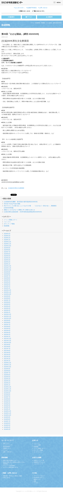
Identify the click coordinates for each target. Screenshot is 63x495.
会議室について (7, 448)
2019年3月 (7, 405)
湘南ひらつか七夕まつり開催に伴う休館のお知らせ (19, 210)
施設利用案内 (6, 446)
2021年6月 (7, 350)
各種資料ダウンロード (39, 462)
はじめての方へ (19, 7)
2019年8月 (7, 395)
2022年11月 (7, 316)
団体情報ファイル (7, 464)
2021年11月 (7, 340)
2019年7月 (7, 397)
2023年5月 (7, 304)
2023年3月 (7, 308)
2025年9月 (7, 248)
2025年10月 (7, 246)
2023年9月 (7, 296)
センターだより (38, 452)
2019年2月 (7, 407)
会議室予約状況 (31, 7)
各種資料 (49, 17)
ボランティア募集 (9, 224)
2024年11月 (7, 268)
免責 (35, 481)
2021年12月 (7, 338)
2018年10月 (7, 415)
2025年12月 (7, 242)
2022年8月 (7, 322)
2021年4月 (7, 354)
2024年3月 (7, 284)
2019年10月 (7, 391)
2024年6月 (7, 278)
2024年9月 (7, 272)
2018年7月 (7, 421)
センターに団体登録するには (10, 467)
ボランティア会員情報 (9, 465)
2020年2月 (7, 383)
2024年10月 (7, 270)
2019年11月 (7, 389)
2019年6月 (7, 399)
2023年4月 (7, 306)
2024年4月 (7, 282)
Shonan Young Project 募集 (12, 203)
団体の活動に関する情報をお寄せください (14, 462)
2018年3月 (7, 429)
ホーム (32, 23)
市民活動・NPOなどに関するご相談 (12, 476)
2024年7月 (7, 276)
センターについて (7, 445)
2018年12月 (7, 411)
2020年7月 (7, 373)
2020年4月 (7, 379)
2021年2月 (7, 358)
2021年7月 (7, 348)
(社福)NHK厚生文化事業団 (16, 188)
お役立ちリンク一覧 (39, 460)
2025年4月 (7, 258)
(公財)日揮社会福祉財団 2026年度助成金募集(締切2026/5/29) (23, 212)
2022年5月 (7, 328)
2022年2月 (7, 334)
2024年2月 (7, 286)
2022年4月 (7, 330)
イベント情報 (37, 445)
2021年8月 (7, 346)
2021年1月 (7, 360)
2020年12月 (7, 362)
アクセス (29, 17)
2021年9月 (7, 344)
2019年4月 (7, 403)
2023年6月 (7, 302)
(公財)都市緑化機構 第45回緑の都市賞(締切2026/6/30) (21, 201)
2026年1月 (7, 239)
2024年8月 (7, 274)
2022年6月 (7, 326)
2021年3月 (7, 356)
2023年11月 (7, 292)
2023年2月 (7, 310)
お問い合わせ (42, 7)
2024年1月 (7, 288)
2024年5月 (7, 280)
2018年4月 (7, 427)
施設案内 (11, 17)
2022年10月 (7, 318)
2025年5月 (7, 256)
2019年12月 (7, 387)
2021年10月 (7, 342)
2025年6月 (7, 254)
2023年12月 (7, 290)
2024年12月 (7, 266)
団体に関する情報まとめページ (11, 460)
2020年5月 (7, 377)
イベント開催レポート (10, 220)
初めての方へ (6, 443)
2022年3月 (7, 332)
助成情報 (37, 23)
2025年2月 (7, 262)
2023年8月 (7, 298)
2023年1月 (7, 312)
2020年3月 (7, 381)
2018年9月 (7, 417)
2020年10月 (7, 367)
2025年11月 (7, 244)
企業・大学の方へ (7, 452)
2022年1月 (7, 336)
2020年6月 (7, 375)
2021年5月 (7, 352)
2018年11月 (7, 413)
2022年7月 (7, 324)
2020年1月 (7, 385)
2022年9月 (7, 320)
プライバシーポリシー (39, 476)
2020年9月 (7, 369)
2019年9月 (7, 393)
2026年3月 (7, 235)
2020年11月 (7, 364)
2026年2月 (7, 237)
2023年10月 (7, 294)
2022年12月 (7, 314)
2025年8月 (7, 250)
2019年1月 (7, 409)
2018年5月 (7, 425)
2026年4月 (7, 233)
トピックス (7, 222)
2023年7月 (7, 300)
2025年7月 (7, 252)
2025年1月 (7, 264)
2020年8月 (7, 371)
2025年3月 (7, 260)
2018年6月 (7, 423)
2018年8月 (7, 419)
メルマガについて (38, 464)
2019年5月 (7, 401)
